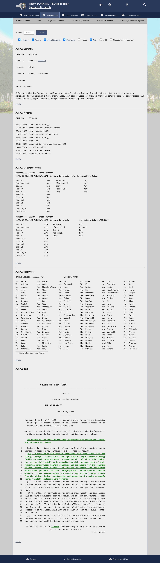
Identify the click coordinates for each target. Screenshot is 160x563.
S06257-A (42, 66)
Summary (25, 46)
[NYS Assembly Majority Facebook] (104, 5)
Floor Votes (72, 46)
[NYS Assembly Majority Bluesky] (131, 5)
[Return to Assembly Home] (47, 7)
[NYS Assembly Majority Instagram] (122, 5)
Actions (38, 46)
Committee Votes (55, 46)
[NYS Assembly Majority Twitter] (113, 5)
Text (96, 46)
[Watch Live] (95, 5)
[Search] (140, 5)
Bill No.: (19, 37)
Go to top (19, 110)
